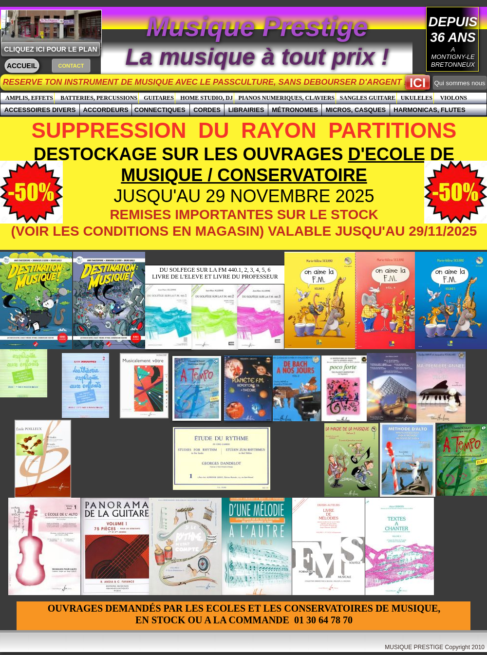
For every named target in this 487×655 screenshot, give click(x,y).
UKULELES (416, 97)
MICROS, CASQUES (356, 109)
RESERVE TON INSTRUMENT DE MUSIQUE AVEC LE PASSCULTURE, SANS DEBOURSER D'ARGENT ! (217, 82)
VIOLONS (453, 97)
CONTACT (71, 66)
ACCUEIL (22, 66)
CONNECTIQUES (160, 109)
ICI (418, 82)
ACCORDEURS (105, 109)
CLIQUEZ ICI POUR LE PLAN (50, 49)
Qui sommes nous (460, 83)
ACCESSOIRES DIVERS (40, 109)
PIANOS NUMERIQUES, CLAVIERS (287, 97)
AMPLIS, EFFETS (29, 97)
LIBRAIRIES (246, 109)
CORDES (207, 109)
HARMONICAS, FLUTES (429, 109)
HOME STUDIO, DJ (206, 97)
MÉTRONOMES (295, 109)
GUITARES (159, 97)
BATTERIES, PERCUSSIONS (98, 97)
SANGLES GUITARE (367, 97)
